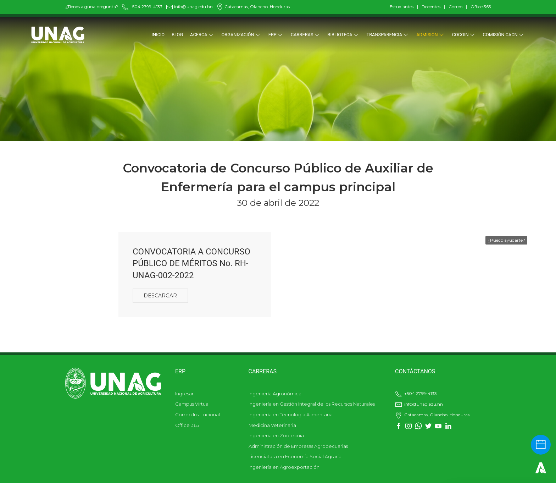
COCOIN (464, 34)
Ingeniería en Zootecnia (276, 435)
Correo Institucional (197, 414)
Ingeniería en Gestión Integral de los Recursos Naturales (312, 404)
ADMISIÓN (430, 34)
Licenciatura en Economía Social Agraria (295, 456)
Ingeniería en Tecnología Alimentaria (291, 414)
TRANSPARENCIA (388, 34)
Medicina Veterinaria (272, 425)
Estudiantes (401, 6)
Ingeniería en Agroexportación (284, 467)
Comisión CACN (504, 34)
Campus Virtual (192, 404)
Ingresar (184, 393)
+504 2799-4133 (142, 6)
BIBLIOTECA (344, 34)
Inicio (158, 34)
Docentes (431, 6)
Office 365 (481, 6)
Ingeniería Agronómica (275, 393)
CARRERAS (306, 34)
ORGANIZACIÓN (241, 34)
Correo (455, 6)
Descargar (160, 295)
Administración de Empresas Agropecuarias (298, 446)
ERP (276, 34)
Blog (177, 34)
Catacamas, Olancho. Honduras (253, 6)
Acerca (202, 34)
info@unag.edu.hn (189, 6)
